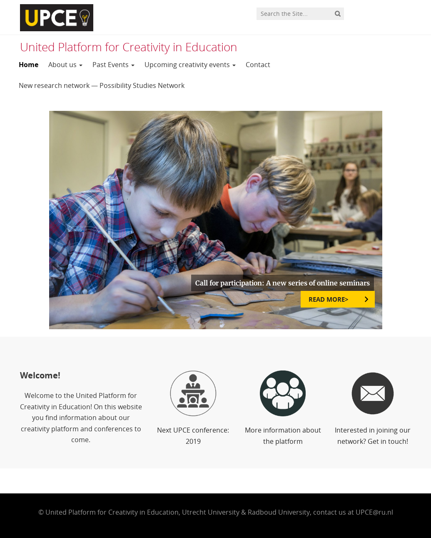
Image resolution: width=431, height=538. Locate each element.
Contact (258, 64)
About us (65, 64)
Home (28, 64)
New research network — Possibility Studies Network (101, 85)
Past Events (113, 64)
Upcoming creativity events (190, 64)
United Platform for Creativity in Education (128, 47)
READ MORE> (329, 299)
